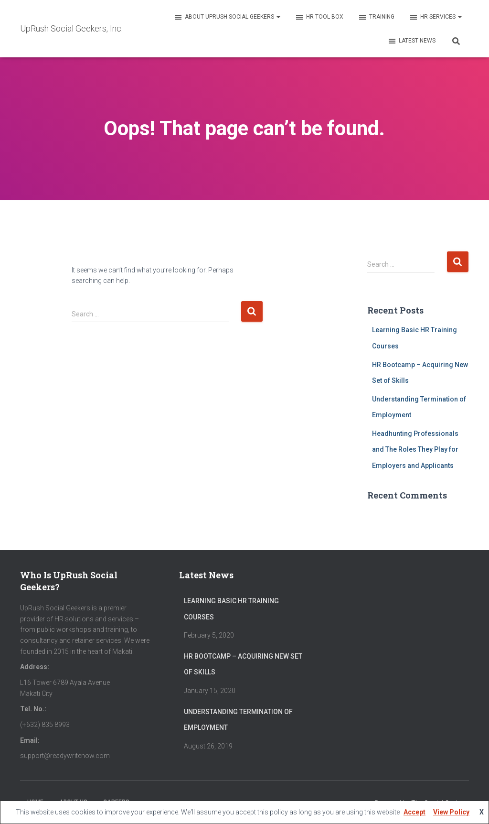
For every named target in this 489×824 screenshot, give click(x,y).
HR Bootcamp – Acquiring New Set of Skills (243, 664)
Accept (414, 812)
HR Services (435, 17)
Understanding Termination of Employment (238, 720)
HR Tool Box (319, 17)
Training (376, 17)
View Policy (451, 812)
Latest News (411, 41)
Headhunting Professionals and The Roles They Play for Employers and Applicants (415, 449)
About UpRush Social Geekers (226, 17)
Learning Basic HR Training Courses (231, 609)
